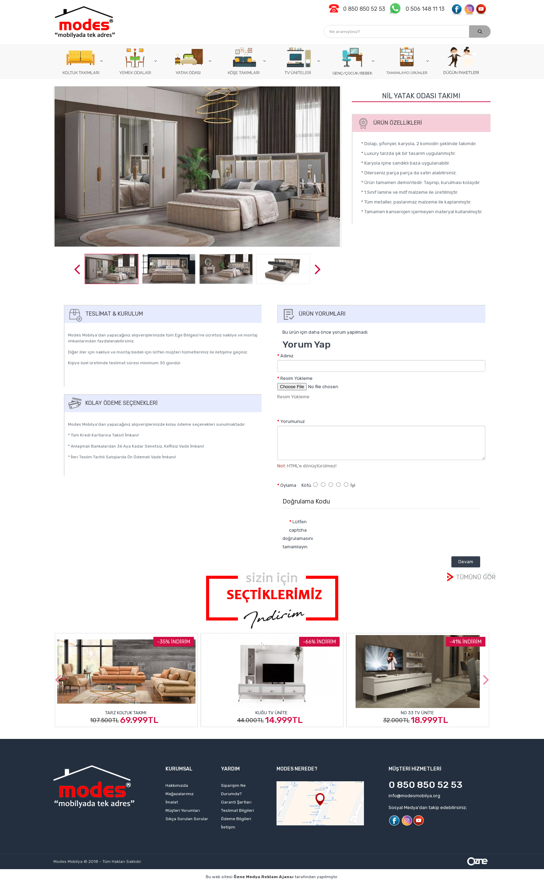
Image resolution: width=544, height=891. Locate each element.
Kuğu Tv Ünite (271, 712)
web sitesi (166, 887)
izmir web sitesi (372, 887)
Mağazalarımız (179, 793)
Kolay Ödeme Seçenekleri (112, 403)
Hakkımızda (176, 785)
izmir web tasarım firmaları (320, 887)
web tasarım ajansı (264, 887)
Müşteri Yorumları (182, 810)
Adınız (287, 355)
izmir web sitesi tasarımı (468, 887)
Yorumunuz (292, 421)
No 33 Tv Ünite (417, 712)
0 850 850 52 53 (425, 784)
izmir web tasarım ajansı (210, 887)
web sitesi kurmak (416, 887)
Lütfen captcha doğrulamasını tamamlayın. (297, 534)
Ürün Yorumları (313, 313)
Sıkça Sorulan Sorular (186, 818)
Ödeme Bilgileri (236, 818)
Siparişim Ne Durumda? (233, 789)
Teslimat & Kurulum (105, 313)
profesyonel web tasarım (76, 887)
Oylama (288, 485)
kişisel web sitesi (129, 887)
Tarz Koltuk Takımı (125, 712)
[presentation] (370, 528)
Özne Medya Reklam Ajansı (263, 876)
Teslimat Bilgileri (237, 810)
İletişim (228, 827)
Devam (465, 561)
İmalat (171, 802)
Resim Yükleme (296, 378)
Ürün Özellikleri (388, 122)
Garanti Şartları (236, 802)
